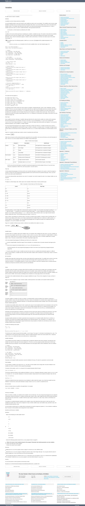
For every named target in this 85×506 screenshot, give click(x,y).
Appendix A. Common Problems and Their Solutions (68, 132)
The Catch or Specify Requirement (65, 75)
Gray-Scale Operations (9, 488)
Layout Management (63, 121)
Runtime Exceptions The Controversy (66, 79)
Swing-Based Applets (63, 148)
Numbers (61, 53)
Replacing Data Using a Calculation (38, 488)
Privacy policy (77, 503)
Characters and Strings (64, 52)
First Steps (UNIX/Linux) (64, 20)
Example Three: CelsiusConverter (65, 118)
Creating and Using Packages (65, 68)
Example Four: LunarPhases (64, 119)
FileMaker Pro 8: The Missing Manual (38, 482)
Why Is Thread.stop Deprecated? (65, 165)
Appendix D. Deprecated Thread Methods (66, 164)
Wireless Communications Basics (37, 497)
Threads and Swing (63, 122)
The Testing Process (61, 484)
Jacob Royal (46, 475)
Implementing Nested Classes (65, 62)
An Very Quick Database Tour (36, 484)
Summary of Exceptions (64, 81)
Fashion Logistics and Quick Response (12, 495)
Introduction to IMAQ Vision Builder (12, 484)
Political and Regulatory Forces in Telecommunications (41, 494)
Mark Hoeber (46, 476)
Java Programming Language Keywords (66, 174)
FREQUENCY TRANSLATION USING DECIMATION (66, 500)
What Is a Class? (63, 31)
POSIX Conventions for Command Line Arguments (68, 177)
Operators (62, 43)
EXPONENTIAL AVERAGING (62, 497)
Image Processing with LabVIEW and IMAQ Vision (15, 482)
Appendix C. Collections (64, 153)
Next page (68, 464)
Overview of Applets (63, 142)
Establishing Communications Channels (38, 495)
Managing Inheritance (63, 61)
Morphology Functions (9, 489)
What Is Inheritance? (63, 32)
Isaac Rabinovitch (52, 475)
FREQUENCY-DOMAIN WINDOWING (63, 499)
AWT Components (63, 143)
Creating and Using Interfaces (65, 67)
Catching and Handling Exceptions (65, 76)
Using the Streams (63, 103)
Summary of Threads (63, 96)
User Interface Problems (64, 137)
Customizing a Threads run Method (65, 90)
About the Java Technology (64, 17)
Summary (61, 36)
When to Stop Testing (61, 488)
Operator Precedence (63, 175)
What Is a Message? (63, 30)
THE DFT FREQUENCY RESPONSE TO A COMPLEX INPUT (68, 496)
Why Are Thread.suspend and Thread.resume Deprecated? (69, 166)
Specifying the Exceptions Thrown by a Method (67, 77)
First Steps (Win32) (63, 19)
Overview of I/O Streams (64, 102)
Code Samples (62, 25)
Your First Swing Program (64, 115)
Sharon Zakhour (50, 474)
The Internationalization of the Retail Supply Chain (15, 494)
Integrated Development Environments (66, 178)
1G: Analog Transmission (36, 498)
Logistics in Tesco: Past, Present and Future (14, 497)
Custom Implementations (64, 159)
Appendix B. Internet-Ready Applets (66, 141)
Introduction (62, 154)
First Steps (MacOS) (63, 21)
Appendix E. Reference (64, 173)
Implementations (63, 156)
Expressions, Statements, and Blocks (66, 44)
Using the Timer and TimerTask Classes (66, 89)
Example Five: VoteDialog (64, 120)
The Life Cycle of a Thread (64, 91)
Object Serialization (63, 104)
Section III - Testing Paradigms (63, 485)
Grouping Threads (63, 95)
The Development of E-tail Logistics (12, 498)
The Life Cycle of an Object (64, 51)
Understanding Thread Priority (65, 92)
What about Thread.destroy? (64, 167)
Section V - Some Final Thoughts (63, 489)
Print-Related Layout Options (36, 485)
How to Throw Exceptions (64, 78)
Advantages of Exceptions (64, 80)
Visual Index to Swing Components (65, 123)
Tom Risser (57, 475)
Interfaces (62, 155)
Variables (61, 42)
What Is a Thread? (63, 88)
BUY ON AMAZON (68, 474)
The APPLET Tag (63, 176)
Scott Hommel (55, 474)
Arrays (61, 54)
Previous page (17, 464)
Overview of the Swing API (64, 114)
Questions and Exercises (64, 37)
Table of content (42, 464)
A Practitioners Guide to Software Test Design (66, 482)
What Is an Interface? (63, 33)
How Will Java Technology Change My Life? (67, 18)
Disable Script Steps (35, 489)
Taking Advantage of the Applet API (65, 144)
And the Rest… (62, 107)
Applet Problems (63, 136)
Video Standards (8, 485)
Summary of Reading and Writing (65, 108)
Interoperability (62, 160)
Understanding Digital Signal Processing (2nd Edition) (67, 491)
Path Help (62, 179)
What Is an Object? (63, 29)
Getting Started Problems (64, 133)
